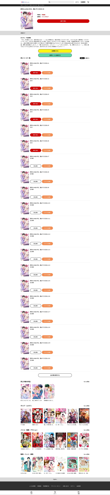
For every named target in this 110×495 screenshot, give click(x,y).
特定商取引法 (46, 486)
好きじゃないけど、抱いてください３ (39, 94)
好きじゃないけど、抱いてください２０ (40, 358)
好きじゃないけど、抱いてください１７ (40, 312)
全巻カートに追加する (55, 55)
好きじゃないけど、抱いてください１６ (40, 296)
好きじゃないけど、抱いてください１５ (40, 280)
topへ (55, 479)
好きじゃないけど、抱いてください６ (39, 141)
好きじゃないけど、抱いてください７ (39, 156)
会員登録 (83, 2)
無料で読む (63, 21)
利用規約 (39, 486)
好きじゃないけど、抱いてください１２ (40, 234)
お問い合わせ (66, 486)
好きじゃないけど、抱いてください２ (39, 78)
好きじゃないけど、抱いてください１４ (40, 265)
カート (55, 493)
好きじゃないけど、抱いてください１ (39, 63)
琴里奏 (43, 14)
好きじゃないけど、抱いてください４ (39, 110)
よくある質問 (32, 486)
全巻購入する (55, 51)
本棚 (78, 493)
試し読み (36, 166)
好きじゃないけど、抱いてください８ (39, 172)
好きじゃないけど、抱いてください (37, 5)
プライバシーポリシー (56, 486)
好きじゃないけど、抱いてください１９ (40, 343)
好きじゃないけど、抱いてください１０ (40, 203)
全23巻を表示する (55, 375)
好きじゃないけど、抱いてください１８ (40, 327)
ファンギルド (45, 16)
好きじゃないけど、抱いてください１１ (40, 218)
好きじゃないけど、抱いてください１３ (40, 249)
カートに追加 (47, 72)
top (22, 5)
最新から (87, 58)
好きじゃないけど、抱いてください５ (39, 125)
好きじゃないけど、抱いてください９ (39, 187)
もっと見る (86, 381)
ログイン (77, 2)
